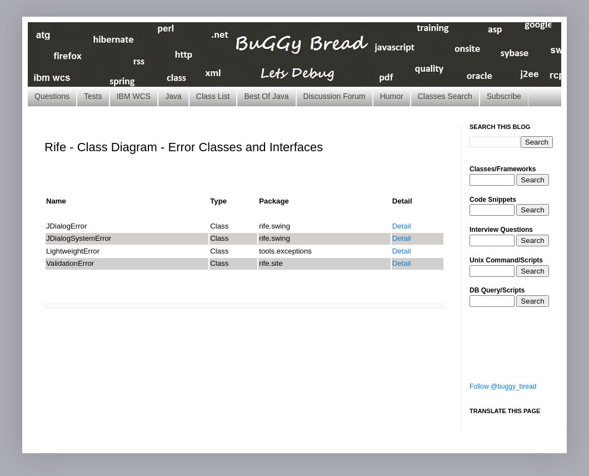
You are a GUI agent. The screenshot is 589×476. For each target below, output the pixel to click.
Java (173, 96)
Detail (401, 226)
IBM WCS (134, 96)
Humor (391, 96)
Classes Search (445, 96)
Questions (51, 96)
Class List (213, 96)
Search (532, 180)
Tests (93, 96)
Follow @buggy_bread (503, 386)
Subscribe (504, 96)
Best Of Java (266, 96)
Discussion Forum (334, 96)
